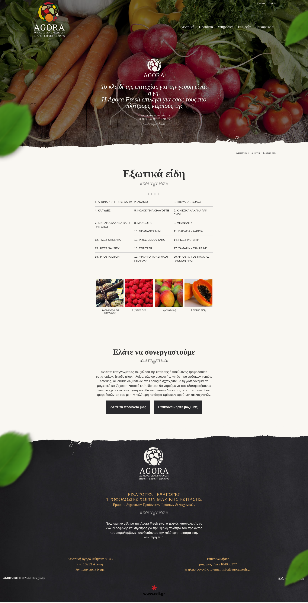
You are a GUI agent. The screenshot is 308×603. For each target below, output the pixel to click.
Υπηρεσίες (219, 26)
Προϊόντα (198, 26)
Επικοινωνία (263, 26)
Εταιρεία (240, 26)
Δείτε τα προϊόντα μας (130, 403)
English (271, 3)
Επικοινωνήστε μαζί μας (177, 403)
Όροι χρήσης (42, 579)
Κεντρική (177, 26)
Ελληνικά (260, 3)
